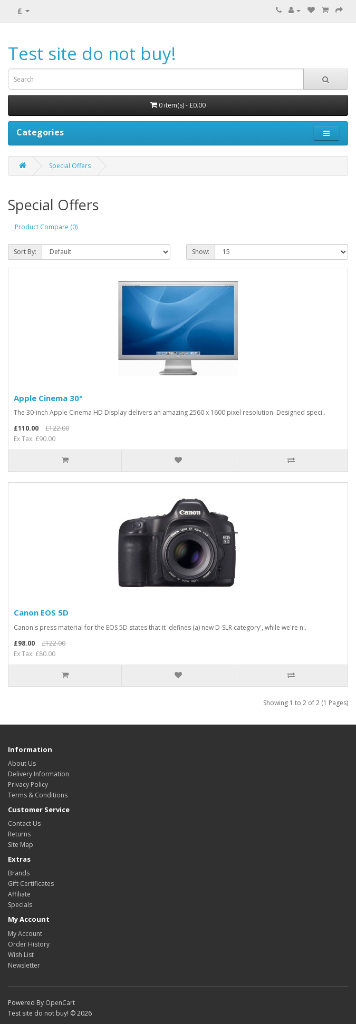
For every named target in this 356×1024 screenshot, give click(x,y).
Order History (29, 944)
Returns (19, 834)
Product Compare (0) (46, 226)
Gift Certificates (31, 883)
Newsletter (24, 965)
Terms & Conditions (38, 795)
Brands (19, 873)
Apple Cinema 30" (48, 398)
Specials (20, 904)
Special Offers (70, 165)
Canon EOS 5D (41, 612)
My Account (25, 933)
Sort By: (25, 251)
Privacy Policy (28, 784)
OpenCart (60, 1002)
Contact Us (24, 823)
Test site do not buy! (92, 53)
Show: (200, 251)
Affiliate (19, 894)
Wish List (21, 954)
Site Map (20, 844)
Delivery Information (38, 773)
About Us (22, 763)
